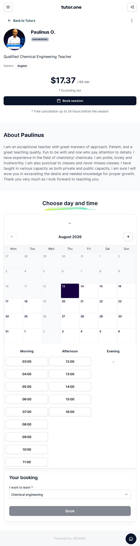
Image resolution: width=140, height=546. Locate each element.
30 (120, 316)
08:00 (26, 424)
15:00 (70, 399)
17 (6, 301)
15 (101, 286)
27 (63, 316)
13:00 (70, 374)
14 (82, 286)
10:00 (27, 449)
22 (101, 301)
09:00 (26, 437)
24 (7, 316)
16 (119, 286)
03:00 (26, 361)
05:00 (26, 386)
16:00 (70, 412)
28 (82, 316)
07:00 (27, 412)
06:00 (26, 399)
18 (25, 301)
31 (7, 331)
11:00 (27, 462)
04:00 (26, 374)
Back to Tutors (21, 21)
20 (63, 301)
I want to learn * (21, 487)
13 (63, 286)
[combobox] (70, 224)
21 (82, 301)
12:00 (70, 361)
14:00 (70, 386)
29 (101, 316)
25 (26, 316)
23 (120, 301)
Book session (70, 101)
